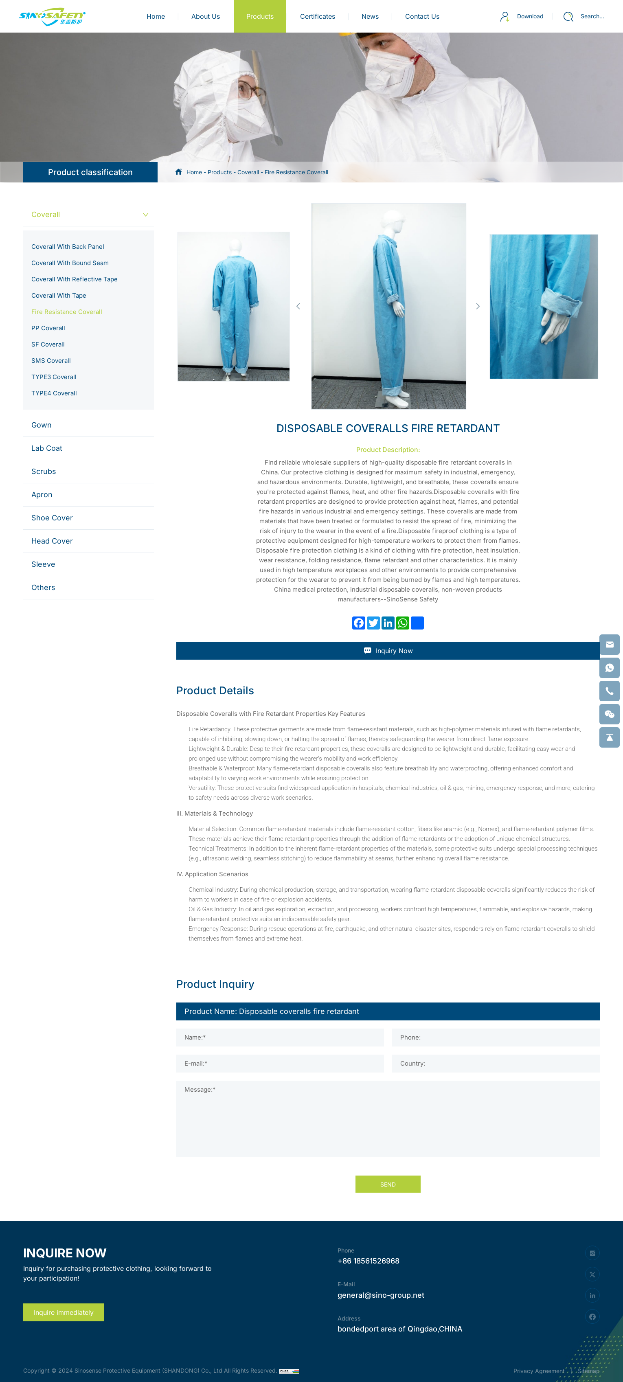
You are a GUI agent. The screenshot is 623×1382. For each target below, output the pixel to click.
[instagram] (592, 1253)
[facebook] (592, 1316)
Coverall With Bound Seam (70, 263)
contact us (422, 16)
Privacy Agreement (539, 1370)
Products (220, 172)
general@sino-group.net (381, 1295)
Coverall (248, 172)
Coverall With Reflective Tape (74, 279)
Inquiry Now (388, 651)
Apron (42, 494)
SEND (388, 1184)
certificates (317, 16)
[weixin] (609, 714)
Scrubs (43, 471)
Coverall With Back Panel (67, 246)
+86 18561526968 (368, 1261)
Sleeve (43, 564)
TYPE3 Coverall (54, 377)
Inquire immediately (64, 1312)
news (370, 16)
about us (205, 16)
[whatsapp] (609, 668)
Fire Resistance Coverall (296, 172)
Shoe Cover (52, 517)
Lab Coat (46, 448)
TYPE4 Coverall (54, 393)
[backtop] (609, 737)
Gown (41, 425)
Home (156, 16)
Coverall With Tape (58, 295)
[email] (609, 644)
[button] (298, 306)
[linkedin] (592, 1295)
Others (43, 587)
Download (522, 17)
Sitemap (589, 1370)
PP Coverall (48, 328)
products (260, 16)
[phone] (609, 691)
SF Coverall (48, 344)
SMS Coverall (51, 360)
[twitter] (592, 1274)
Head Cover (52, 541)
